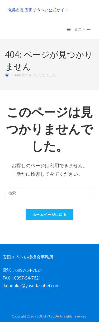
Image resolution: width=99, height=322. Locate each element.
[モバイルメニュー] (79, 29)
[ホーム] (7, 74)
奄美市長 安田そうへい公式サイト (38, 9)
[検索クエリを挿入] (49, 193)
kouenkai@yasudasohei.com (32, 286)
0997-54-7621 (28, 270)
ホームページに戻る (49, 214)
